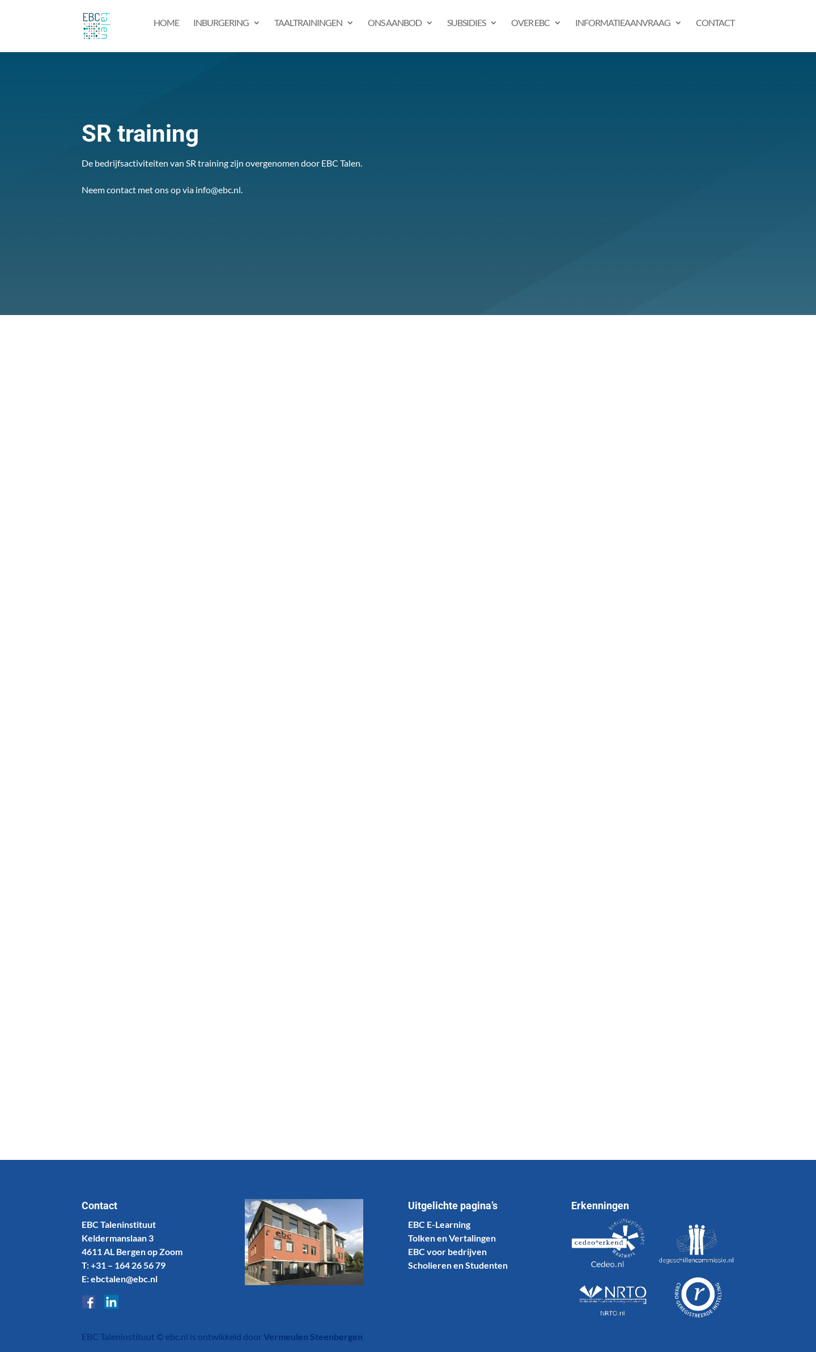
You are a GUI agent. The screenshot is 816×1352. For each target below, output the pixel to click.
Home (166, 30)
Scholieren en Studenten (458, 1265)
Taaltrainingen (308, 30)
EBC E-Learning (439, 1224)
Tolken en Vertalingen (452, 1237)
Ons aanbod (395, 30)
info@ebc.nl (218, 189)
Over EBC (530, 30)
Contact (715, 30)
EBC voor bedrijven (447, 1251)
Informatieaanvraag (622, 30)
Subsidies (466, 30)
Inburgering (221, 30)
